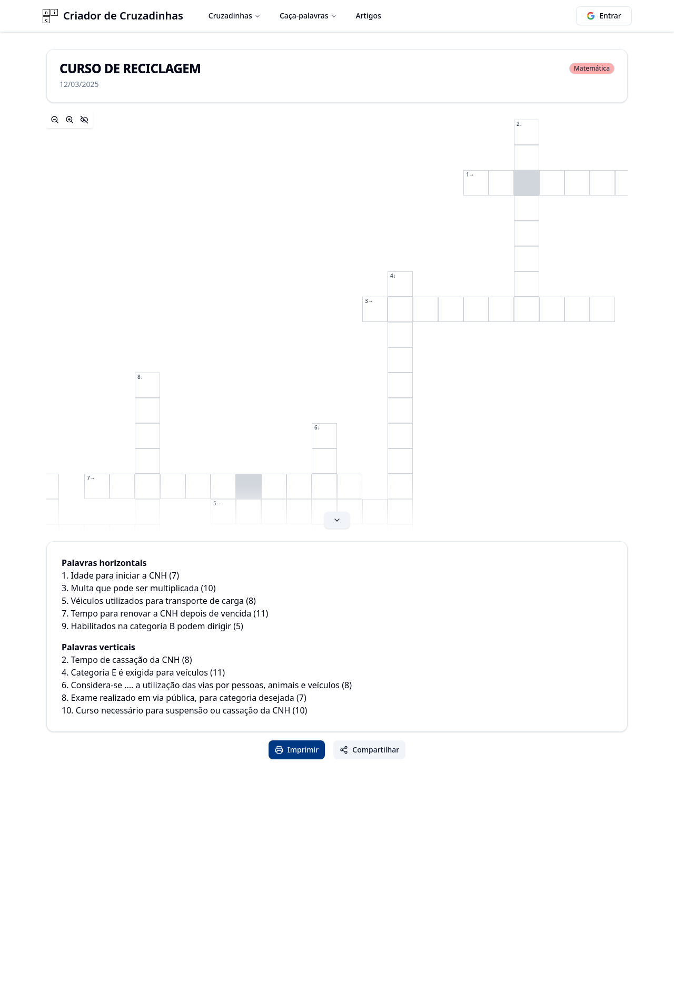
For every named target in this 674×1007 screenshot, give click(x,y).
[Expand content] (337, 322)
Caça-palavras (308, 16)
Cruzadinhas (235, 16)
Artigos (368, 16)
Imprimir (297, 750)
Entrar (604, 16)
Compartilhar (369, 750)
